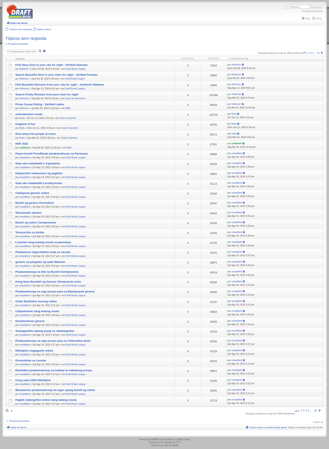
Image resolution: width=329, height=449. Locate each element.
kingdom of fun (25, 124)
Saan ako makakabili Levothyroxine (38, 183)
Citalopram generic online (32, 193)
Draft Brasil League (75, 68)
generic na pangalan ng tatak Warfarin (40, 261)
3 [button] (309, 53)
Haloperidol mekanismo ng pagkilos (39, 173)
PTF (178, 442)
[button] (304, 53)
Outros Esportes (68, 118)
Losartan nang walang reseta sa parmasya (43, 242)
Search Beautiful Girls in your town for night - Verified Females (56, 74)
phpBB (153, 439)
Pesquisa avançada (312, 11)
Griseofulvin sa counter (30, 360)
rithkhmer (24, 68)
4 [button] (311, 53)
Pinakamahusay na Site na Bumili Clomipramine (46, 271)
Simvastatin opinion (28, 212)
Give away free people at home (35, 133)
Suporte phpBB (171, 445)
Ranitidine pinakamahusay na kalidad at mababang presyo (53, 370)
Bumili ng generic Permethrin (34, 202)
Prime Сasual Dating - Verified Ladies (39, 104)
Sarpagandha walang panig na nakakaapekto (44, 330)
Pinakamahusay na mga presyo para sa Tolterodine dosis (53, 340)
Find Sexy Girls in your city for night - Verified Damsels (51, 64)
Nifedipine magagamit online (34, 350)
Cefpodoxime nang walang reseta (37, 311)
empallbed (24, 157)
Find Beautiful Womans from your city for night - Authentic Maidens (59, 84)
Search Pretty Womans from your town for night (46, 94)
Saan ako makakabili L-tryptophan (37, 163)
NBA (69, 147)
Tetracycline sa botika (29, 232)
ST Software (166, 442)
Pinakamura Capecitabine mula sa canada (42, 252)
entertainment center (29, 114)
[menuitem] (306, 18)
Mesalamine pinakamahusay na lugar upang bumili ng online (55, 390)
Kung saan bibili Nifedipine (33, 380)
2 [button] (308, 53)
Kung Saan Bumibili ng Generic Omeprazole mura (48, 281)
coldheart (24, 147)
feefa (21, 118)
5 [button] (313, 53)
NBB (67, 108)
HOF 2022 (21, 143)
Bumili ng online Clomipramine (35, 222)
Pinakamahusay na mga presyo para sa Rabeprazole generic (55, 291)
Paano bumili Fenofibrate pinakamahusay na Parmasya (51, 153)
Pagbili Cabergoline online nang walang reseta (46, 399)
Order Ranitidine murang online (36, 301)
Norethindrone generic (30, 321)
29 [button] (318, 53)
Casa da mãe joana (75, 98)
